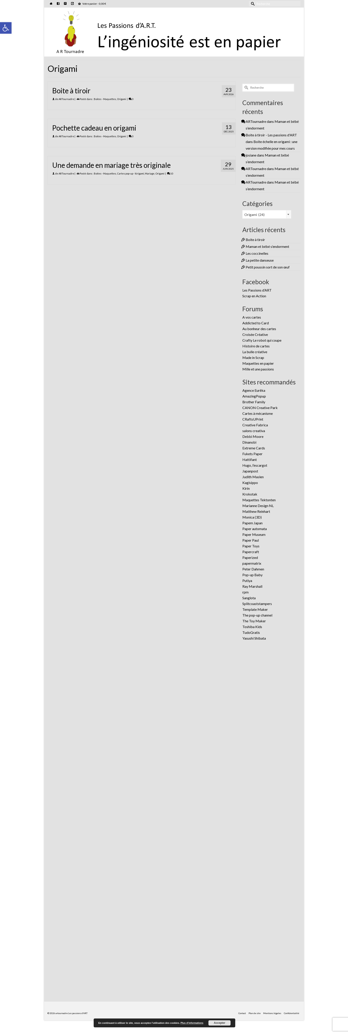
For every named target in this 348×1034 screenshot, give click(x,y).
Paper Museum (253, 534)
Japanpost (250, 471)
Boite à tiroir (255, 239)
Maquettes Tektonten (259, 500)
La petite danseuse (260, 260)
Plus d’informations (191, 1023)
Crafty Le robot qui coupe (261, 340)
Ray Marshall (252, 586)
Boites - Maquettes (105, 99)
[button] (6, 28)
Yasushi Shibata (254, 638)
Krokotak (249, 494)
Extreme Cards (253, 448)
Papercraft (250, 552)
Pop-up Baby (252, 575)
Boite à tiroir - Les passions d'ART (271, 135)
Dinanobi (249, 442)
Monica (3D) (252, 517)
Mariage (149, 173)
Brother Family (253, 402)
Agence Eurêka (253, 390)
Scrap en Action (254, 296)
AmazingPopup (254, 396)
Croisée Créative (255, 334)
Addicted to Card (255, 323)
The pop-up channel (257, 615)
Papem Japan (252, 523)
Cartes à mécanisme (257, 413)
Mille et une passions (258, 369)
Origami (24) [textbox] (254, 214)
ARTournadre (66, 99)
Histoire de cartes (256, 346)
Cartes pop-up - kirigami (130, 173)
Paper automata (254, 529)
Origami (121, 99)
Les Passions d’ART (257, 290)
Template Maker (255, 609)
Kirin (246, 488)
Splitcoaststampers (257, 603)
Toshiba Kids (252, 627)
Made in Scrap (253, 357)
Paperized (250, 557)
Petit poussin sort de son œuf (268, 267)
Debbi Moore (252, 436)
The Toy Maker (254, 621)
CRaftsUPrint (252, 419)
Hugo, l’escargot (254, 465)
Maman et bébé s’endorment (267, 246)
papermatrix (251, 563)
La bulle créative (254, 352)
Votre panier (92, 3)
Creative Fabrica (255, 425)
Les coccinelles (257, 253)
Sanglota (249, 598)
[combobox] (266, 214)
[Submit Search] (252, 3)
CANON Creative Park (260, 407)
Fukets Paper (252, 454)
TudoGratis (251, 632)
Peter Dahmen (253, 569)
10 (170, 173)
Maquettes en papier (258, 363)
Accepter (219, 1022)
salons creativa (253, 431)
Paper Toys (250, 546)
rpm (245, 592)
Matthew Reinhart (256, 511)
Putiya (247, 580)
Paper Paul (250, 540)
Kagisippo (250, 482)
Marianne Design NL (258, 505)
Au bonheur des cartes (259, 329)
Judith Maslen (253, 477)
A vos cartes (251, 317)
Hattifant (249, 459)
